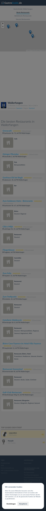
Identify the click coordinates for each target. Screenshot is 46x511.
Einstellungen (11, 504)
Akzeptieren (23, 504)
